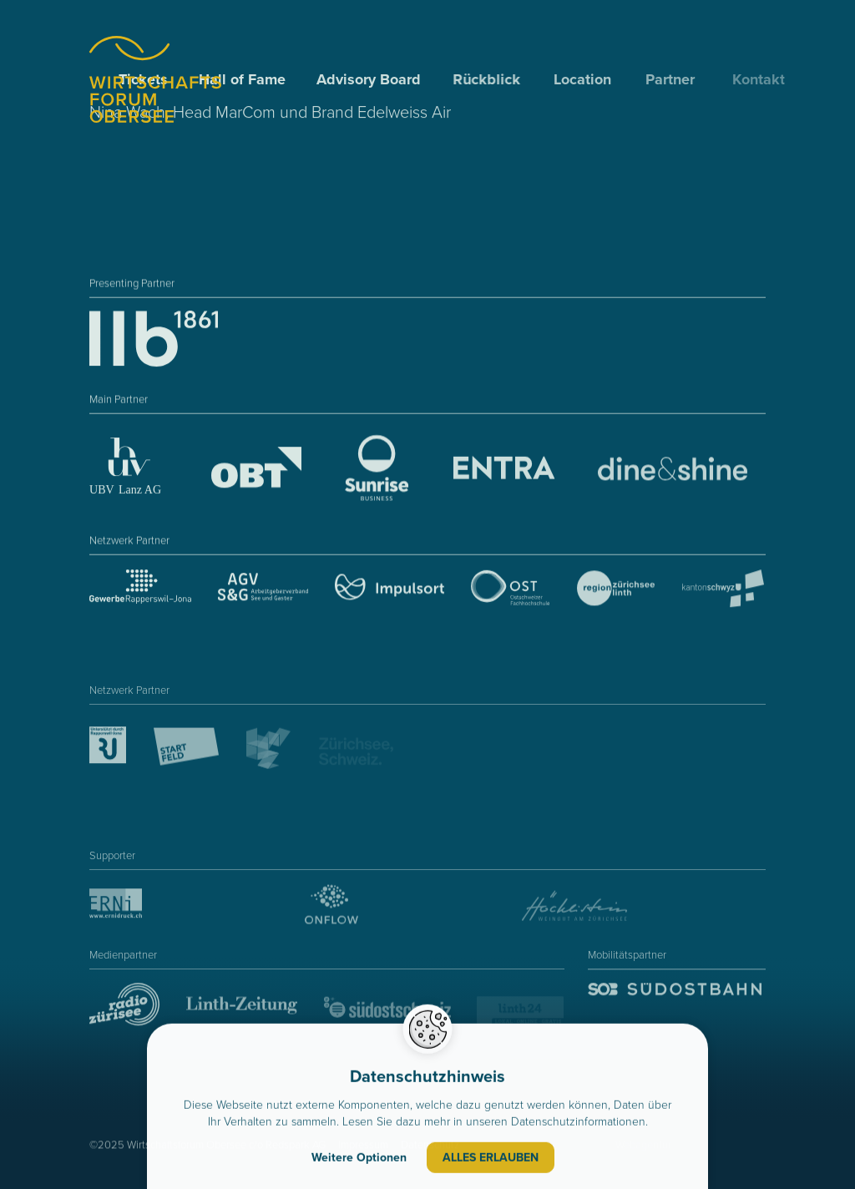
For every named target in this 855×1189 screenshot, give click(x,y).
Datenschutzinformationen (578, 1123)
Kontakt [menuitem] (767, 79)
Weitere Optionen (359, 1159)
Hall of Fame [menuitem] (243, 79)
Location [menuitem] (586, 79)
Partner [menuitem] (676, 79)
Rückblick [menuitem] (489, 79)
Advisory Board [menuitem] (370, 79)
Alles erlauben (491, 1159)
